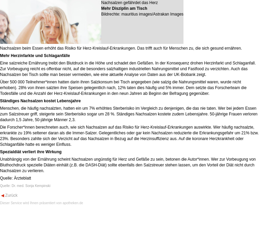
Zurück (11, 195)
